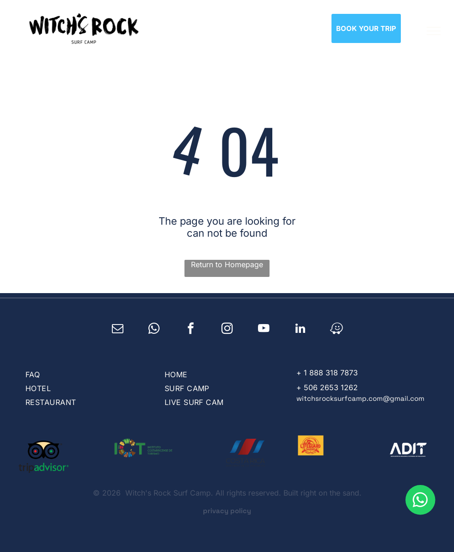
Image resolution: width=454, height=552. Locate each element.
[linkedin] (300, 329)
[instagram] (227, 329)
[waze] (336, 329)
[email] (117, 329)
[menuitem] (84, 374)
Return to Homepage (227, 264)
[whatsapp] (154, 329)
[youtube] (263, 329)
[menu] (434, 31)
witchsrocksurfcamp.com (339, 398)
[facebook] (190, 329)
